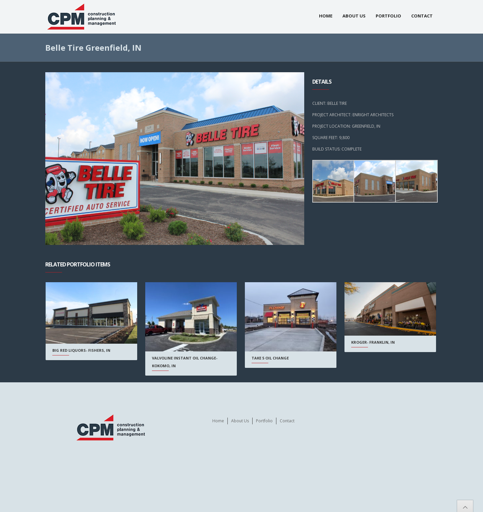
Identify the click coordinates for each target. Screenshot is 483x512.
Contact (422, 16)
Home (325, 16)
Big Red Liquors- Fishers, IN (81, 350)
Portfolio (388, 16)
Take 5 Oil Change (266, 357)
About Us (354, 16)
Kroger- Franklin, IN (368, 342)
